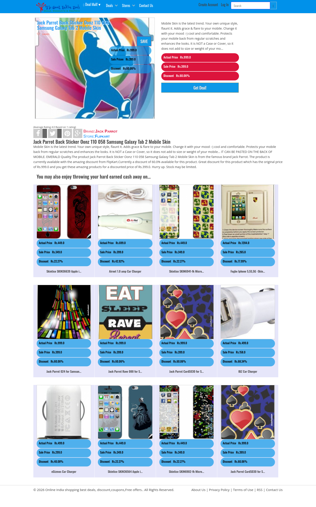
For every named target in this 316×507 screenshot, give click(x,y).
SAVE (144, 41)
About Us (198, 490)
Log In (225, 4)
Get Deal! (199, 87)
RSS (259, 490)
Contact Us (146, 5)
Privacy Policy (219, 490)
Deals (109, 5)
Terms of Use (243, 490)
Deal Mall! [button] (90, 4)
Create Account (208, 4)
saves (43, 34)
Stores (126, 5)
